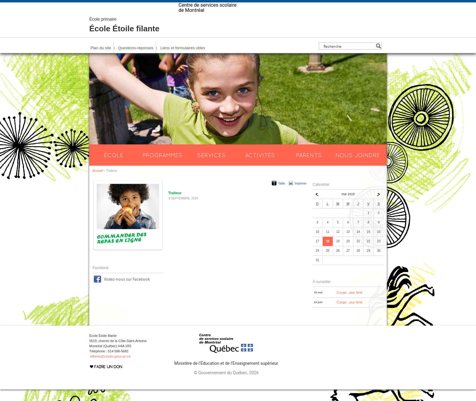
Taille (281, 195)
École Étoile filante (124, 36)
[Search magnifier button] (378, 57)
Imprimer (301, 195)
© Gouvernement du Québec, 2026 (226, 384)
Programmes (162, 166)
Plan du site (100, 59)
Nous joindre (357, 166)
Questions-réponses (135, 59)
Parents (309, 166)
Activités (260, 166)
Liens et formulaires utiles (182, 59)
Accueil (97, 182)
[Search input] (349, 57)
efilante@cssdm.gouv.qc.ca (110, 368)
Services (211, 166)
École (113, 166)
